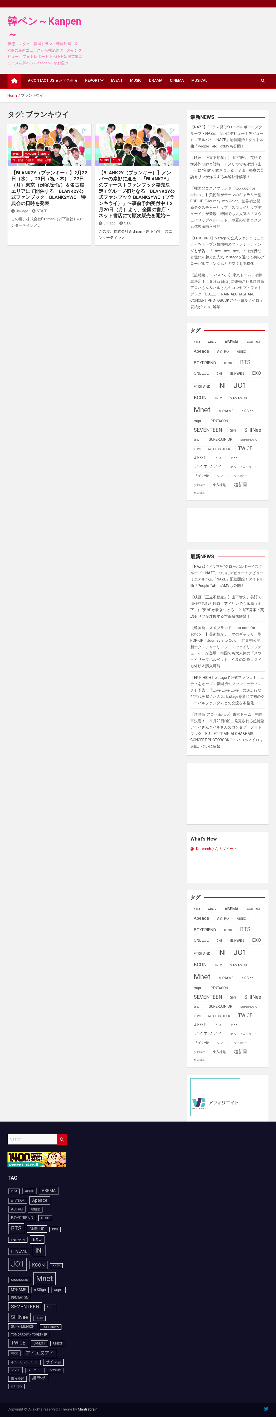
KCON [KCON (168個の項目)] (200, 397)
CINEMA (177, 80)
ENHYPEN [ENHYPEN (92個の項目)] (237, 373)
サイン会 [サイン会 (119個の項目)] (201, 475)
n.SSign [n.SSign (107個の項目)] (248, 411)
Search (62, 1139)
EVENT (117, 80)
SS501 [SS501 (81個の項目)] (197, 439)
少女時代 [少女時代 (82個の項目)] (199, 485)
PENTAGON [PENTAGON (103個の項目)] (219, 421)
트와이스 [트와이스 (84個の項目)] (199, 493)
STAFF (39, 211)
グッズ (116, 160)
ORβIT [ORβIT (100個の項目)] (198, 421)
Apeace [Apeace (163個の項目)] (201, 351)
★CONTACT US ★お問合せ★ (52, 80)
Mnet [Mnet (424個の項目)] (202, 410)
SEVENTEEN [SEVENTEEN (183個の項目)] (208, 430)
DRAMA (155, 80)
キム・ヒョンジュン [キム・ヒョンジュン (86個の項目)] (243, 467)
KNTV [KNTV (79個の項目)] (218, 398)
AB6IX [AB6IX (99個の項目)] (212, 342)
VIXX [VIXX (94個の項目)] (234, 458)
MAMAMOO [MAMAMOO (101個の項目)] (238, 398)
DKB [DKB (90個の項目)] (219, 373)
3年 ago (19, 211)
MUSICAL (199, 80)
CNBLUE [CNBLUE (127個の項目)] (201, 373)
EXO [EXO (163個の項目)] (256, 373)
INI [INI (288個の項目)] (222, 385)
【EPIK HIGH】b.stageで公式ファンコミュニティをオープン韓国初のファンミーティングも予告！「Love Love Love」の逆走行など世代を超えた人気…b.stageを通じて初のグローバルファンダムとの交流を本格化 (227, 251)
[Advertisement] (230, 523)
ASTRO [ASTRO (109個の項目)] (223, 352)
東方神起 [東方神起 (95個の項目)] (219, 485)
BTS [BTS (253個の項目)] (245, 362)
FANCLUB (31, 153)
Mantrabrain (87, 1409)
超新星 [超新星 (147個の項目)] (240, 484)
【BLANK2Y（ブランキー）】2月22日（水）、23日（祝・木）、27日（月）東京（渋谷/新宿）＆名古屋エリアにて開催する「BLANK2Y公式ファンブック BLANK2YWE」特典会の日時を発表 (49, 188)
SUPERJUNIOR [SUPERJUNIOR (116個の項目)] (220, 439)
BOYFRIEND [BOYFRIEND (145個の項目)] (205, 362)
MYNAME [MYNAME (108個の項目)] (226, 411)
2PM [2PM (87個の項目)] (197, 342)
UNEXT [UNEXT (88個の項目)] (218, 458)
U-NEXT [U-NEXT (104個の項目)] (200, 458)
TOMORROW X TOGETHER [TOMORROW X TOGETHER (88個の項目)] (212, 449)
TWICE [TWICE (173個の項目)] (245, 448)
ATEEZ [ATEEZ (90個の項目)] (241, 352)
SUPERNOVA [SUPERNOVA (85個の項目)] (248, 439)
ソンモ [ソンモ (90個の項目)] (221, 476)
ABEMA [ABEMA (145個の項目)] (232, 341)
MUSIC (136, 80)
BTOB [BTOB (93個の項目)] (228, 363)
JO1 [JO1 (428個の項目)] (240, 385)
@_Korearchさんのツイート (213, 849)
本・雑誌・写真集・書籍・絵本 (31, 160)
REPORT (92, 80)
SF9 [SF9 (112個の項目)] (233, 430)
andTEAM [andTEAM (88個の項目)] (253, 342)
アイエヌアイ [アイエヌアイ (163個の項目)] (208, 466)
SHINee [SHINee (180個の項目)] (252, 430)
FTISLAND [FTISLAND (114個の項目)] (202, 386)
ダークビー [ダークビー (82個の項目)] (241, 476)
